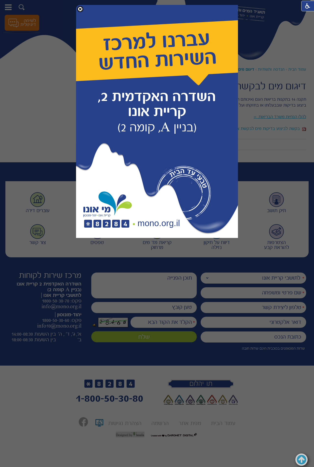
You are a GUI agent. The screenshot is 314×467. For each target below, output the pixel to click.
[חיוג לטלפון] (106, 224)
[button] (80, 9)
